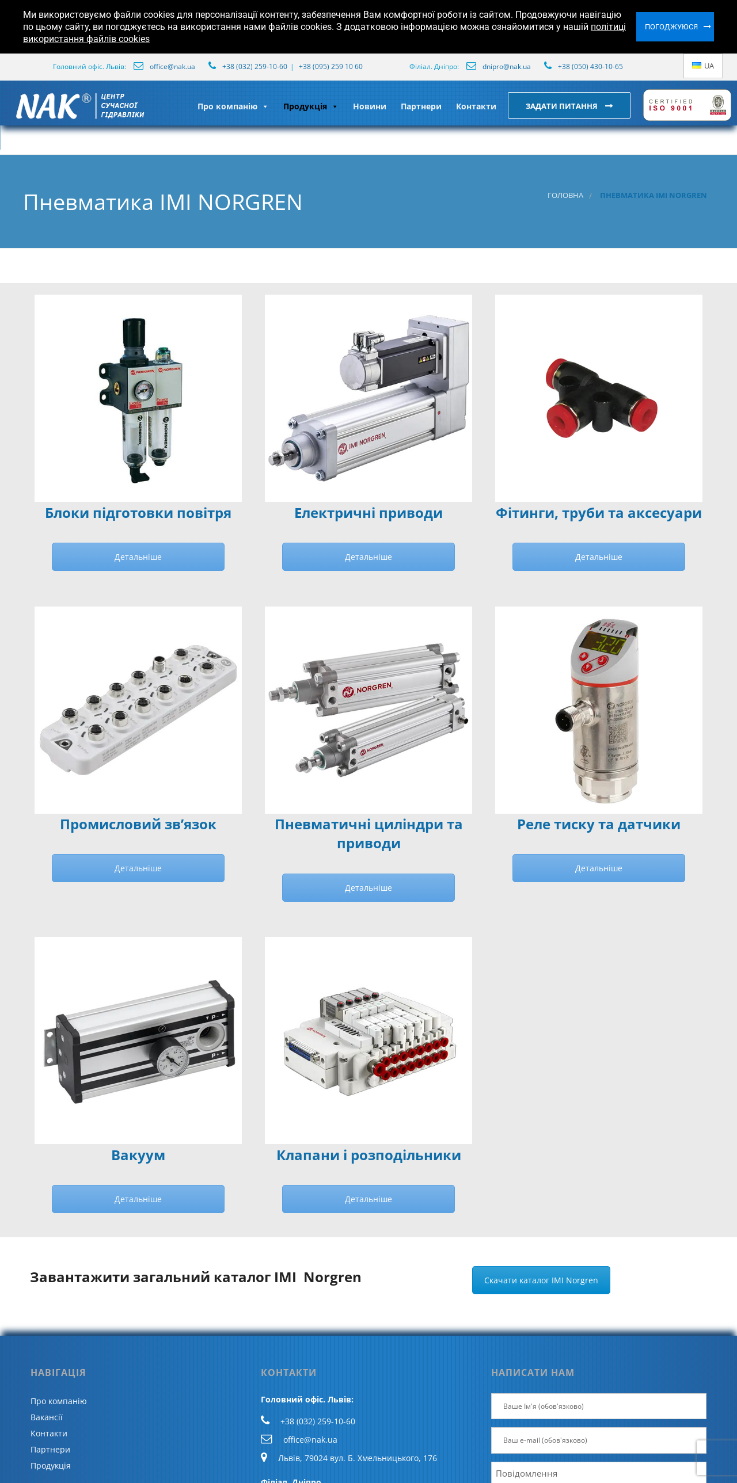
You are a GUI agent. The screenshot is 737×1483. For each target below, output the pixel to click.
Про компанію (233, 106)
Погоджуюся (671, 26)
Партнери (421, 106)
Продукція (311, 106)
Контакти (476, 106)
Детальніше (138, 556)
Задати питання (562, 106)
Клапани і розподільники (368, 1155)
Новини (369, 106)
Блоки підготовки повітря (138, 513)
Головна (565, 195)
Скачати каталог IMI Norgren (541, 1280)
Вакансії (47, 1417)
